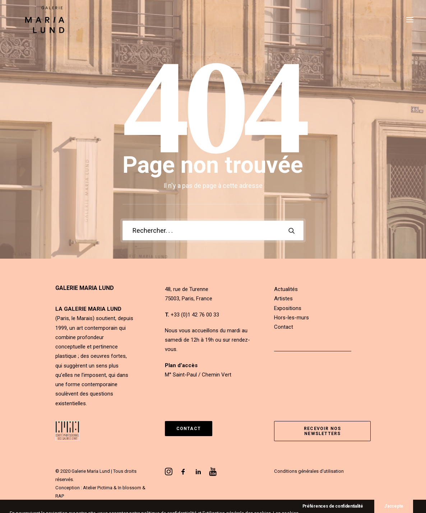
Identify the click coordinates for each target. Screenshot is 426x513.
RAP (59, 496)
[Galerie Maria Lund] (39, 28)
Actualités (286, 289)
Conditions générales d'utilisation (309, 471)
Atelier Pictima (97, 487)
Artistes (283, 298)
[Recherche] (213, 230)
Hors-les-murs (291, 317)
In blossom (129, 487)
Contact (283, 327)
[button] (291, 230)
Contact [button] (188, 428)
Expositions (287, 308)
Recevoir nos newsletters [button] (323, 431)
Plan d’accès (181, 365)
